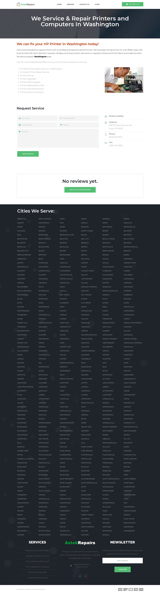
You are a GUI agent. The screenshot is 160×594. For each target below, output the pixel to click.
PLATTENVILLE (87, 455)
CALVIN (105, 259)
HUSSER (20, 363)
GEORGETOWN (23, 331)
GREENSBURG (108, 343)
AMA (62, 223)
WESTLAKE (106, 527)
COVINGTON (129, 279)
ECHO (104, 299)
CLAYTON (21, 275)
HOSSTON (106, 359)
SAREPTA (42, 487)
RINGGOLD (64, 471)
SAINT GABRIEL (130, 479)
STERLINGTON (23, 503)
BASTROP (128, 235)
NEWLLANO (86, 435)
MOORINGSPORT (67, 423)
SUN (125, 503)
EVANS (105, 311)
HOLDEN (42, 359)
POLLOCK (42, 459)
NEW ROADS (22, 435)
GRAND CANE (86, 339)
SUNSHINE (43, 507)
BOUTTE (63, 251)
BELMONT (21, 243)
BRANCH (127, 251)
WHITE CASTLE (44, 531)
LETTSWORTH (107, 391)
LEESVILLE (43, 391)
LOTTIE (126, 399)
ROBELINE (106, 471)
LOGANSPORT (129, 395)
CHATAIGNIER (108, 267)
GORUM (20, 339)
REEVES (127, 467)
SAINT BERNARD (88, 479)
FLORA (20, 319)
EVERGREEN (129, 311)
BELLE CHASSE (108, 239)
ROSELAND (64, 475)
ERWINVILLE (129, 307)
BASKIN (105, 235)
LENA (62, 391)
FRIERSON (21, 327)
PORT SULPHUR (130, 459)
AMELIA (84, 223)
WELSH (63, 527)
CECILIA (105, 263)
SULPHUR (85, 503)
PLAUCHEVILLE (108, 455)
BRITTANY (43, 255)
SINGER (42, 495)
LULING (20, 403)
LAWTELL (84, 387)
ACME (62, 219)
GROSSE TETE (65, 347)
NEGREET (85, 431)
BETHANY (128, 243)
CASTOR (84, 263)
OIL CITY (127, 439)
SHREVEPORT (129, 487)
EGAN (41, 303)
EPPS (62, 307)
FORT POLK (64, 323)
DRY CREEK (64, 295)
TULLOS (42, 515)
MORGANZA (22, 427)
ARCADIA (85, 227)
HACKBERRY (107, 347)
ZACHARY (85, 535)
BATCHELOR (22, 239)
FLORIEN (42, 319)
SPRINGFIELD (65, 499)
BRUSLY (84, 255)
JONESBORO (65, 371)
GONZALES (128, 335)
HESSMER (85, 355)
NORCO (127, 435)
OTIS (83, 443)
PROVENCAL (107, 463)
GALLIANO (43, 327)
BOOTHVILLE (107, 247)
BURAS (126, 255)
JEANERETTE (86, 367)
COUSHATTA (107, 279)
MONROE (106, 419)
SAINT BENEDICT (67, 479)
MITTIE (83, 419)
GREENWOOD (23, 347)
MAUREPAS (107, 411)
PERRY (126, 447)
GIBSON (84, 331)
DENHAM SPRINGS (89, 287)
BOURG (42, 251)
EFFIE (19, 303)
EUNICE (63, 311)
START (126, 499)
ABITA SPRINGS (45, 219)
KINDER (20, 379)
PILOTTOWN (43, 451)
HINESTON (128, 355)
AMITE (105, 223)
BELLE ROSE (129, 239)
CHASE (84, 267)
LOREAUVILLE (108, 399)
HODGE (20, 359)
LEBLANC (127, 387)
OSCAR (63, 443)
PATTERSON (43, 447)
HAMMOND (64, 351)
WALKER (106, 523)
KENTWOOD (107, 375)
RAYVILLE (85, 467)
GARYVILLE (106, 327)
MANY (83, 407)
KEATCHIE (21, 375)
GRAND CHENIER (109, 339)
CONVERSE (43, 279)
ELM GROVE (86, 303)
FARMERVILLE (44, 315)
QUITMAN (127, 463)
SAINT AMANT (44, 479)
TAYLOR (20, 511)
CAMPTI (20, 263)
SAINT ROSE (129, 483)
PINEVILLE (106, 451)
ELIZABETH (64, 303)
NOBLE (105, 435)
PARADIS (21, 447)
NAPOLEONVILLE (131, 427)
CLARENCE (106, 271)
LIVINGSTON (65, 395)
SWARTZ (63, 507)
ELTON (126, 303)
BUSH (41, 259)
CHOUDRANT (65, 271)
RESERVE (21, 471)
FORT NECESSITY (45, 323)
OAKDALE (85, 439)
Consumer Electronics (37, 578)
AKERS (126, 219)
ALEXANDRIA (44, 223)
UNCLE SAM (107, 515)
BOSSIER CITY (23, 251)
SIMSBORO (21, 495)
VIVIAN (62, 523)
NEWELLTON (65, 435)
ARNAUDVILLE (129, 227)
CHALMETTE (43, 267)
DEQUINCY (106, 287)
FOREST (127, 319)
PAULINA (63, 447)
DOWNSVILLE (22, 295)
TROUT (19, 515)
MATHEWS (85, 411)
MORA (83, 423)
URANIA (127, 515)
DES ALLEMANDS (24, 291)
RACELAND (21, 467)
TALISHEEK (85, 507)
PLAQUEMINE (65, 455)
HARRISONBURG (88, 351)
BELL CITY (85, 239)
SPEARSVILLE (44, 499)
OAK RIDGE (64, 439)
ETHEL (41, 311)
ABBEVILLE (21, 219)
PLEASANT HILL (130, 455)
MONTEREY (22, 423)
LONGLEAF (21, 399)
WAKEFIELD (86, 523)
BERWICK (106, 243)
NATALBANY (22, 431)
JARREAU (63, 367)
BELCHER (64, 239)
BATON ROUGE (45, 239)
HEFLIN (63, 355)
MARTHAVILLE (65, 411)
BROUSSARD (65, 255)
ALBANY (20, 223)
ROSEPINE (85, 475)
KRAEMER (43, 379)
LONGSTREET (44, 399)
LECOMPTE (21, 391)
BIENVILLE (21, 247)
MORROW (43, 427)
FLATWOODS (129, 315)
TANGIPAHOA (129, 507)
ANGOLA (42, 227)
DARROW (128, 283)
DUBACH (106, 295)
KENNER (84, 375)
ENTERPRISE (44, 307)
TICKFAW (84, 511)
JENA (104, 367)
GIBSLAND (64, 331)
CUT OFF (105, 283)
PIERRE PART (22, 451)
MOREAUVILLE (108, 423)
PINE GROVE (65, 451)
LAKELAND (43, 387)
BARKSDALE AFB (67, 235)
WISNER (20, 535)
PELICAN (106, 447)
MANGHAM (21, 407)
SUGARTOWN (65, 503)
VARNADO (43, 519)
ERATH (84, 307)
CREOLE (20, 283)
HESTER (105, 355)
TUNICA (63, 515)
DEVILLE (63, 291)
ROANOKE (85, 471)
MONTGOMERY (45, 423)
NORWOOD (22, 439)
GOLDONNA (107, 335)
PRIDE (62, 463)
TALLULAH (106, 507)
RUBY (126, 475)
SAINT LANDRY (66, 483)
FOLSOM (84, 319)
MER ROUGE (65, 415)
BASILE (84, 235)
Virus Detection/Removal (37, 561)
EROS (104, 307)
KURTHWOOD (86, 379)
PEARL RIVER (86, 447)
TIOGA (104, 511)
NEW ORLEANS (130, 431)
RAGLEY (42, 467)
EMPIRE (20, 307)
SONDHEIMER (130, 495)
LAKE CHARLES (130, 383)
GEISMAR (127, 327)
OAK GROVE (43, 439)
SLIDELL (105, 495)
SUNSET (20, 507)
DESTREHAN (44, 291)
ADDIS (83, 219)
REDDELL (106, 467)
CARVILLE (64, 263)
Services (70, 4)
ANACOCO (128, 223)
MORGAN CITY (129, 423)
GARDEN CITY (65, 327)
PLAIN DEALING (45, 455)
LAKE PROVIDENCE (25, 387)
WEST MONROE (87, 527)
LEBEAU (105, 387)
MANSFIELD (43, 407)
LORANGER (86, 399)
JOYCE (105, 371)
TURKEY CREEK (87, 515)
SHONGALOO (107, 487)
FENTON (63, 315)
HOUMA (127, 359)
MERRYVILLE (129, 415)
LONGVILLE (64, 399)
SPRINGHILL (86, 499)
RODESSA (21, 475)
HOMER (63, 359)
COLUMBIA (128, 275)
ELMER (105, 303)
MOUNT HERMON (109, 427)
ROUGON (106, 475)
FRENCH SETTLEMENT (133, 323)
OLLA (19, 443)
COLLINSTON (107, 275)
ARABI (62, 227)
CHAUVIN (21, 271)
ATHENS (42, 231)
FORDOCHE (107, 319)
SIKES (83, 491)
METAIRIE (21, 419)
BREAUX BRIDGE (24, 255)
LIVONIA (84, 395)
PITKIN (20, 455)
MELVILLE (42, 415)
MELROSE (21, 415)
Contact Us (84, 4)
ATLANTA (63, 231)
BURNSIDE (21, 259)
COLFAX (84, 275)
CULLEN (84, 283)
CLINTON (42, 275)
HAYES (20, 355)
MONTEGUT (128, 419)
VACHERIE (21, 519)
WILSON (84, 531)
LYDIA (62, 403)
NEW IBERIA (107, 431)
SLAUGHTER (86, 495)
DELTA (62, 287)
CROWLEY (43, 283)
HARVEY (105, 351)
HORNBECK (86, 359)
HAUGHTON (128, 351)
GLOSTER (42, 335)
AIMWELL (106, 219)
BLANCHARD (44, 247)
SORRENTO (22, 499)
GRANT (41, 343)
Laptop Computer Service (37, 556)
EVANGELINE (86, 311)
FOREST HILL (22, 323)
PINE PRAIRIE (87, 451)
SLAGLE (63, 495)
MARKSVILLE (22, 411)
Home (59, 4)
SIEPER (63, 491)
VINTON (20, 523)
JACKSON (21, 367)
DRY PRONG (86, 295)
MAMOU (105, 403)
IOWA (126, 363)
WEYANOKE (22, 531)
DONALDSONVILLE (110, 291)
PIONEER (128, 451)
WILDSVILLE (65, 531)
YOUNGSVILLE (65, 535)
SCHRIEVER (64, 487)
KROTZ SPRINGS (66, 379)
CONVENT (21, 279)
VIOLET (41, 523)
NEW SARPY (44, 435)
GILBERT (105, 331)
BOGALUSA (64, 247)
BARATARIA (43, 235)
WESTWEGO (129, 527)
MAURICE (127, 411)
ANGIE (20, 227)
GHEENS (42, 331)
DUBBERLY (128, 295)
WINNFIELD (107, 531)
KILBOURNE (129, 375)
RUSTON (20, 479)
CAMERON (128, 259)
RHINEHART (44, 471)
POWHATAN (22, 463)
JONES (41, 371)
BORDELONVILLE (131, 247)
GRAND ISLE (22, 343)
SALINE (20, 487)
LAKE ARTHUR (108, 383)
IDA (40, 363)
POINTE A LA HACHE (25, 459)
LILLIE (19, 395)
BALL (19, 235)
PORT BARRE (107, 459)
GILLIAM (127, 331)
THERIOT (42, 511)
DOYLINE (42, 295)
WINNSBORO (129, 531)
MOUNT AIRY (86, 427)
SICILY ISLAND (44, 491)
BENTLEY (42, 243)
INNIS (83, 363)
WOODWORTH (45, 535)
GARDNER (85, 327)
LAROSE (63, 387)
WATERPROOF (23, 527)
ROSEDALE (43, 475)
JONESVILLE (86, 371)
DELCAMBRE (22, 287)
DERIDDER (128, 287)
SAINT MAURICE (108, 483)
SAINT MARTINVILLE (89, 483)
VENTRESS (85, 519)
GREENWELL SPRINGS (133, 343)
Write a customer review (80, 190)
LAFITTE (84, 383)
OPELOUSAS (44, 443)
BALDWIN (128, 231)
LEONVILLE (85, 391)
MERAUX (84, 415)
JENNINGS (128, 367)
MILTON (42, 419)
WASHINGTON (129, 523)
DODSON (85, 291)
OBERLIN (106, 439)
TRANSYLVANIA (130, 511)
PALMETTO (128, 443)
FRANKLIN (85, 323)
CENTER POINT (130, 263)
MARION (127, 407)
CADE (62, 259)
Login (97, 4)
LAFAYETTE (64, 383)
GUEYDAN (85, 347)
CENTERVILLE (22, 267)
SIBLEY (20, 491)
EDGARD (127, 299)
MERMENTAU (107, 415)
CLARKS (127, 271)
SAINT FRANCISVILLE (110, 479)
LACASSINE (21, 383)
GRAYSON (85, 343)
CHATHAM (128, 267)
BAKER (105, 231)
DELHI (41, 287)
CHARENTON (65, 267)
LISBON (42, 395)
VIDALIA (105, 519)
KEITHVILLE (43, 375)
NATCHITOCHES (66, 431)
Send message (28, 154)
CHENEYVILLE (44, 271)
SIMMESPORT (108, 491)
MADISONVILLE (87, 403)
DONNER (127, 291)
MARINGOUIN (108, 407)
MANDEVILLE (129, 403)
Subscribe (122, 569)
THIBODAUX (65, 511)
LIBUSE (127, 391)
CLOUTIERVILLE (66, 275)
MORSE (63, 427)
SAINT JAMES (22, 483)
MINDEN (63, 419)
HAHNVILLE (128, 347)
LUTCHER (42, 403)
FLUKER (63, 319)
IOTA (104, 363)
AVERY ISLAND (87, 231)
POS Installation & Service (37, 567)
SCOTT (83, 487)
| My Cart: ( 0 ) (133, 4)
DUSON (84, 299)
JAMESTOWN (44, 367)
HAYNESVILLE (44, 355)
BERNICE (85, 243)
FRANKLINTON (108, 323)
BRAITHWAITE (108, 251)
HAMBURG (43, 351)
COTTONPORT (86, 279)
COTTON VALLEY (66, 279)
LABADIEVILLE (129, 379)
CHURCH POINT (87, 271)
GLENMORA (22, 335)
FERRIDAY (85, 315)
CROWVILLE (65, 283)
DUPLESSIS (43, 299)
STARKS (105, 499)
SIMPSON (128, 491)
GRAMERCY (64, 339)
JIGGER (20, 371)
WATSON (42, 527)
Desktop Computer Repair (37, 550)
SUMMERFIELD (108, 503)
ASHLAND (21, 231)
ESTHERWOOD (23, 311)
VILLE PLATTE (129, 519)
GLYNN (62, 335)
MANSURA (64, 407)
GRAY (62, 343)
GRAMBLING (44, 339)
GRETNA (42, 347)
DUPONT (63, 299)
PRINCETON (86, 463)
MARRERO (43, 411)
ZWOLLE (105, 535)
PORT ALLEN (86, 459)
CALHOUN (85, 259)
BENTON (63, 243)
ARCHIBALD (107, 227)
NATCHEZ (42, 431)
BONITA (84, 247)
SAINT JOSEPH (44, 483)
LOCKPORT (106, 395)
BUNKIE (105, 255)
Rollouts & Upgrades (37, 572)
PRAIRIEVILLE (44, 463)
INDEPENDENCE (67, 363)
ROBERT (127, 471)
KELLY (62, 375)
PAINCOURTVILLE (109, 443)
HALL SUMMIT (22, 351)
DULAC (20, 299)
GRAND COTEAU (130, 339)
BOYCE (84, 251)
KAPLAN (127, 371)
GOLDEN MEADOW (89, 335)
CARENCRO (43, 263)
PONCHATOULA (66, 459)
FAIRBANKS (22, 315)
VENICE (63, 519)
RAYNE (62, 467)
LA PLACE (106, 379)
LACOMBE (43, 383)
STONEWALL (44, 503)
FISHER (105, 315)
